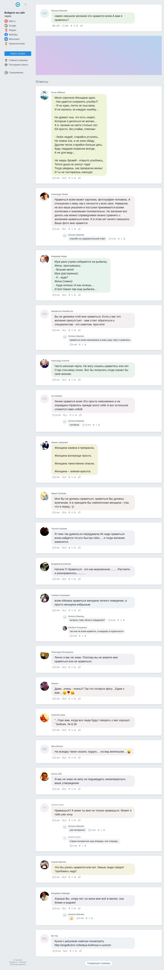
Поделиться (81, 25)
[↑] (71, 26)
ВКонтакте (12, 39)
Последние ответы (16, 64)
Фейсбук (11, 34)
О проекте (17, 960)
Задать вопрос (17, 53)
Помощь (22, 962)
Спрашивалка (13, 72)
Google (10, 25)
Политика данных (18, 964)
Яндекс (10, 30)
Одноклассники (14, 43)
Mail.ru (10, 21)
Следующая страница (98, 963)
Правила (13, 962)
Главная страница (16, 60)
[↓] (76, 26)
